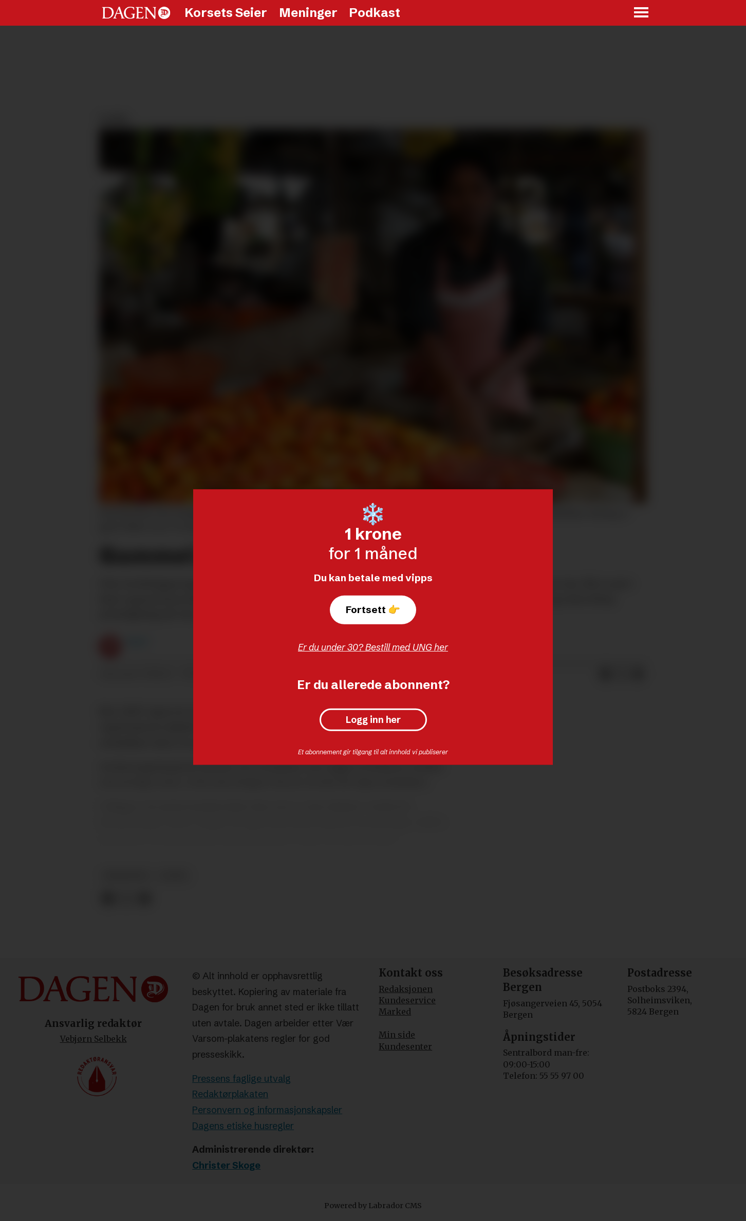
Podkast (374, 12)
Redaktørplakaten (230, 1094)
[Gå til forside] (136, 13)
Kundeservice (407, 1000)
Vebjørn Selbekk (93, 1039)
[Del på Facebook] (605, 674)
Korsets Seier (225, 12)
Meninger (308, 12)
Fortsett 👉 (373, 609)
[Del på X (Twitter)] (621, 674)
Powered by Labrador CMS (373, 1205)
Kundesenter (405, 1046)
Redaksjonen (406, 989)
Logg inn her (373, 720)
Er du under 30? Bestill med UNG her (373, 647)
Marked (395, 1011)
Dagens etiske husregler (243, 1126)
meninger (126, 875)
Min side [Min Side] (397, 1034)
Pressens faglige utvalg (241, 1078)
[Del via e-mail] (638, 674)
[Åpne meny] (641, 13)
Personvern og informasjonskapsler (267, 1110)
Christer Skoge (226, 1165)
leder (173, 875)
